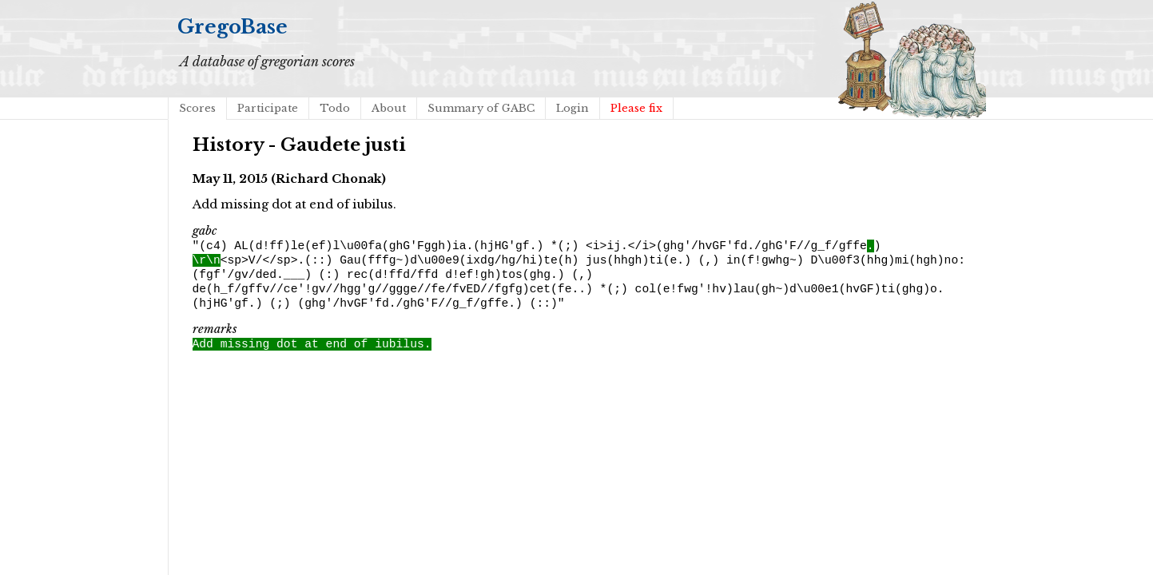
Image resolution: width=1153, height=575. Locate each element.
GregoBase (232, 26)
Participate (267, 108)
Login (572, 108)
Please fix (636, 108)
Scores (197, 108)
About (389, 108)
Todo (335, 108)
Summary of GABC (481, 108)
